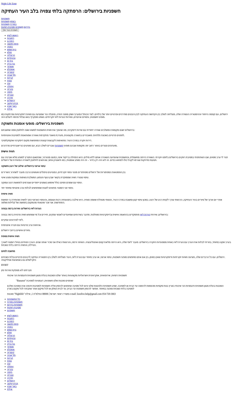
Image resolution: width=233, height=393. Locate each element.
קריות (10, 78)
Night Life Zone (9, 3)
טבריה (10, 95)
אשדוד (10, 66)
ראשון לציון (12, 35)
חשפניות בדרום (14, 304)
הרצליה (11, 55)
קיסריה (10, 72)
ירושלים (11, 100)
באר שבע (11, 106)
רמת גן (10, 41)
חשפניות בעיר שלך (10, 30)
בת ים (10, 61)
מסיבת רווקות (8, 27)
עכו (8, 83)
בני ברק (11, 63)
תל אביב (11, 75)
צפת (9, 80)
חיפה (9, 92)
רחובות (10, 38)
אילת (9, 109)
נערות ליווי (145, 214)
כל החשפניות (13, 299)
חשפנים (19, 27)
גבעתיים (11, 58)
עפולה (10, 86)
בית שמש (11, 49)
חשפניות (59, 145)
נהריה (10, 89)
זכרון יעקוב (12, 103)
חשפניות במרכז (14, 302)
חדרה (10, 97)
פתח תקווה (12, 44)
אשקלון (11, 69)
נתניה (10, 46)
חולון (9, 52)
